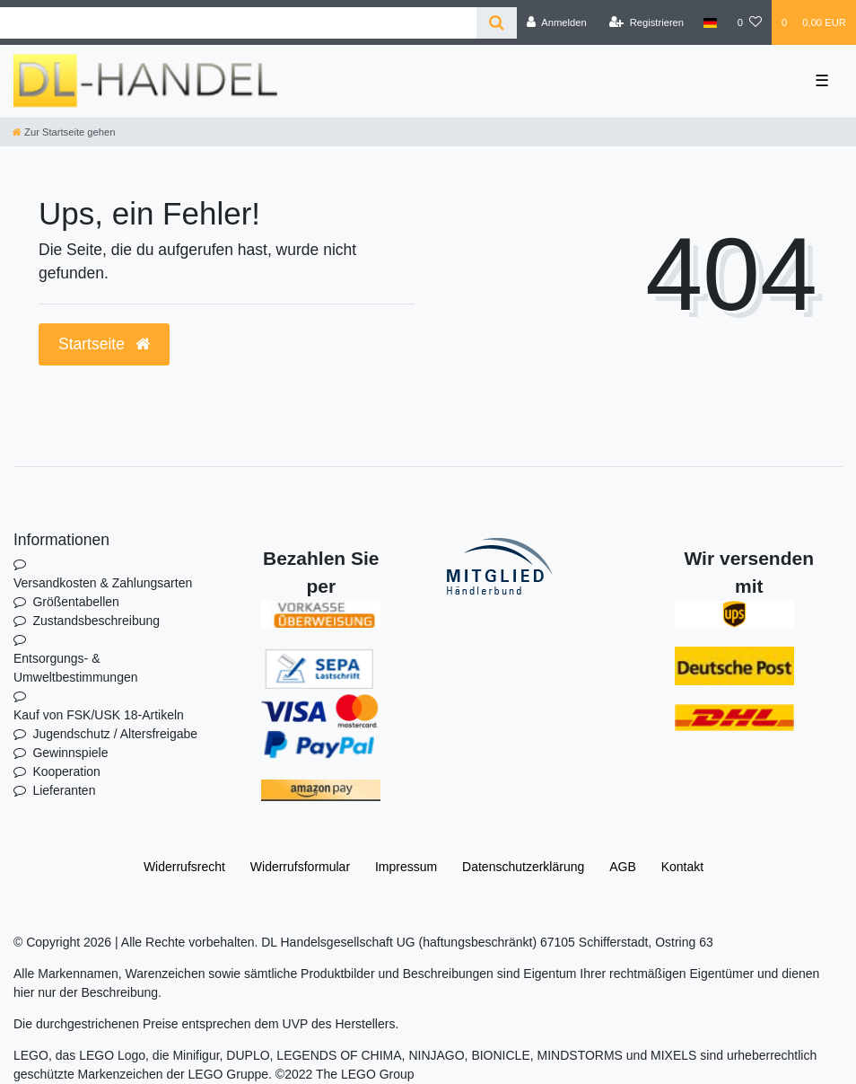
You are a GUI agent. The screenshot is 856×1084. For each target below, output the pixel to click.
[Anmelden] (557, 22)
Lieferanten (63, 790)
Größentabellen (75, 602)
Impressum (406, 866)
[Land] (710, 22)
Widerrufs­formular (300, 866)
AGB (622, 866)
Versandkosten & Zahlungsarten (102, 583)
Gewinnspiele (70, 752)
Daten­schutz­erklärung (523, 866)
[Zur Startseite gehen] (64, 132)
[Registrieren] (646, 22)
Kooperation (66, 771)
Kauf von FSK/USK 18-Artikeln (98, 715)
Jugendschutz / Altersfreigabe (114, 734)
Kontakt (682, 866)
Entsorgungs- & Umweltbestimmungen (75, 667)
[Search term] (238, 23)
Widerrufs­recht (184, 866)
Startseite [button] (104, 344)
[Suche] (496, 23)
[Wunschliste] (750, 22)
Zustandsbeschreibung (96, 620)
